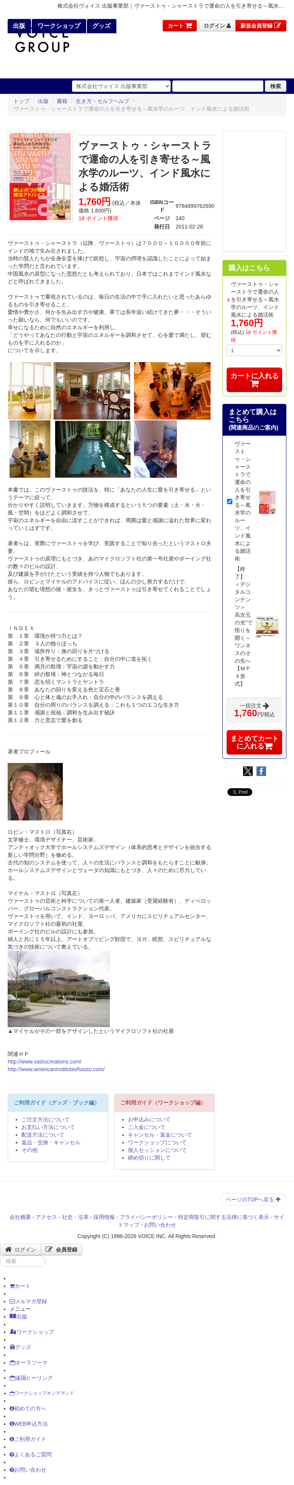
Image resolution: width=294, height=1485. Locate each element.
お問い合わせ (160, 1225)
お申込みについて (149, 1119)
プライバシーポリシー (146, 1217)
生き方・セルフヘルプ (102, 101)
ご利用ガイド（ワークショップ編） (163, 1102)
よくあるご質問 (31, 1454)
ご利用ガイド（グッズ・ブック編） (57, 1102)
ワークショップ (58, 26)
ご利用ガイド (28, 1439)
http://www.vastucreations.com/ (45, 1062)
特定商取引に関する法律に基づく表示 (223, 1217)
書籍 (62, 101)
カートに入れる (254, 379)
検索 (275, 86)
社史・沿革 (75, 1217)
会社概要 (20, 1217)
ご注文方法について (45, 1119)
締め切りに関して (149, 1158)
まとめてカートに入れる (254, 742)
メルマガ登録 (28, 1301)
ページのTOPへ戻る (253, 1199)
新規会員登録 (260, 26)
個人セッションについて (157, 1150)
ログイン (217, 26)
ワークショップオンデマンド (42, 1393)
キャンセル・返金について (160, 1135)
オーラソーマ (28, 1362)
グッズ (101, 26)
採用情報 (104, 1217)
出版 (18, 26)
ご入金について (146, 1127)
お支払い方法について (48, 1127)
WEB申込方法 (29, 1424)
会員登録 (61, 1249)
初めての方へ (28, 1408)
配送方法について (42, 1135)
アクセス (46, 1217)
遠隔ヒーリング (31, 1378)
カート (180, 26)
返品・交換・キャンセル (50, 1142)
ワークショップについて (157, 1142)
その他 (29, 1150)
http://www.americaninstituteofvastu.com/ (56, 1069)
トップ (21, 101)
